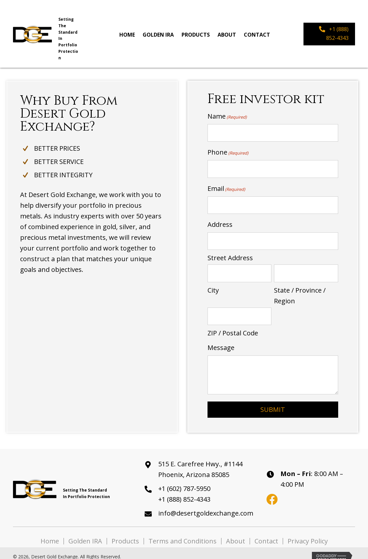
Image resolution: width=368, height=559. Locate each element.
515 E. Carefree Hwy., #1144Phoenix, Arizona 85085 (200, 462)
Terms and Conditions (182, 533)
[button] (329, 33)
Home (50, 533)
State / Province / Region (300, 289)
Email (226, 185)
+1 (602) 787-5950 (184, 481)
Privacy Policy (308, 533)
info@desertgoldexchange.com (205, 505)
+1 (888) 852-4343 (184, 491)
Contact (266, 533)
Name (227, 116)
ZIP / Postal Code (233, 325)
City (213, 283)
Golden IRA (85, 533)
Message (221, 340)
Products (125, 533)
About (235, 533)
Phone (228, 150)
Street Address (230, 253)
